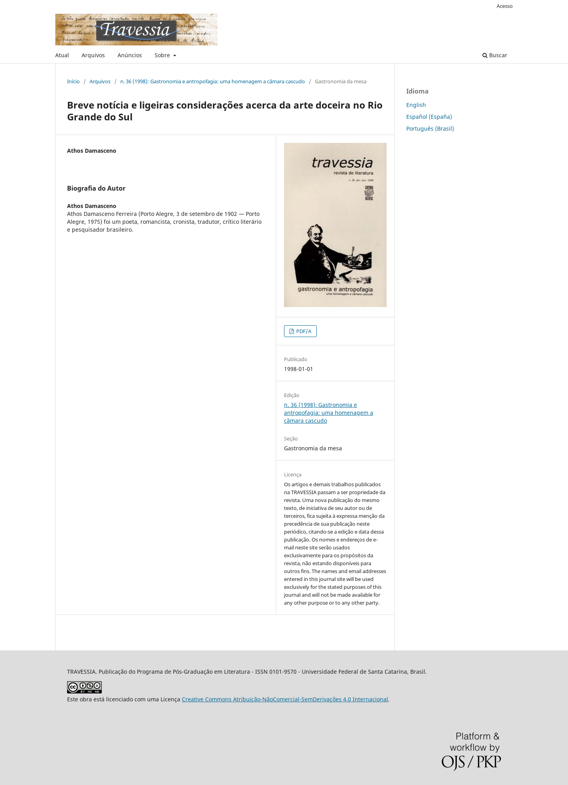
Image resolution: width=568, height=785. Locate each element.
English (416, 105)
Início (73, 81)
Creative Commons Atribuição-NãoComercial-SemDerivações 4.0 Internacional (285, 699)
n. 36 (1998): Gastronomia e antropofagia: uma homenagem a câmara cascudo (212, 81)
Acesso (505, 5)
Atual (62, 55)
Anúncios (130, 55)
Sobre (163, 55)
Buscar (494, 55)
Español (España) (429, 116)
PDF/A (303, 331)
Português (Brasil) (430, 128)
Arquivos (93, 55)
